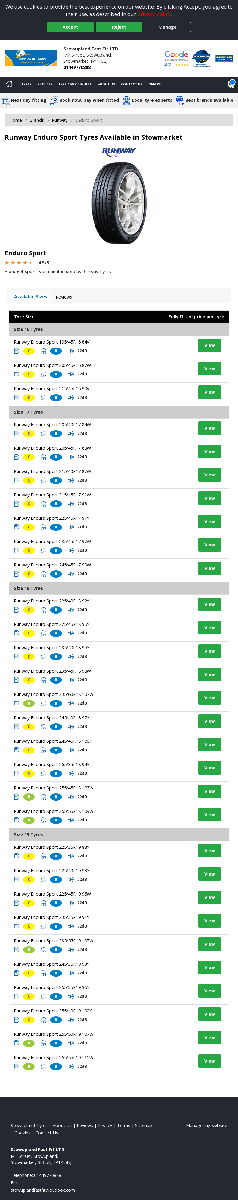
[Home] (9, 85)
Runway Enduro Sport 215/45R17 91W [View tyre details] (52, 495)
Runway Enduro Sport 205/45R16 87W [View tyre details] (52, 365)
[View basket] (231, 85)
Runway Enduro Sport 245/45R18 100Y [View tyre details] (53, 741)
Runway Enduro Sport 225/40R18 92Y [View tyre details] (51, 601)
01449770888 (77, 67)
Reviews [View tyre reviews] (64, 297)
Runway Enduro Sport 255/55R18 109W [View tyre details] (53, 811)
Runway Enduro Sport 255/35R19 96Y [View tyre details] (51, 987)
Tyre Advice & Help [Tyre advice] (75, 84)
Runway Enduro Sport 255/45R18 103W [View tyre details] (53, 788)
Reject (119, 27)
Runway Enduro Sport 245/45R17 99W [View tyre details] (52, 565)
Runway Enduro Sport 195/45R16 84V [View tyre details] (52, 342)
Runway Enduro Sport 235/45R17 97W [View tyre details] (52, 541)
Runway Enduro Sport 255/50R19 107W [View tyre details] (53, 1034)
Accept (70, 27)
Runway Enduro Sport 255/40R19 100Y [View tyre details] (53, 1011)
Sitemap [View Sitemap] (143, 1125)
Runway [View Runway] (59, 120)
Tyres (26, 84)
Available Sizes (30, 297)
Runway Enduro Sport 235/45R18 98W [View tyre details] (52, 671)
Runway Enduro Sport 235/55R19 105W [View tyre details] (53, 941)
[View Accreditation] (201, 58)
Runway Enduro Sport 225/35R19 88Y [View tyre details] (51, 847)
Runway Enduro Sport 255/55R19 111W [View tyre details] (53, 1057)
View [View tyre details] (209, 345)
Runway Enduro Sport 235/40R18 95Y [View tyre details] (51, 647)
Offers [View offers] (154, 84)
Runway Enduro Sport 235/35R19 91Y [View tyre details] (51, 917)
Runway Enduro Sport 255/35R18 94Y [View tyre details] (51, 764)
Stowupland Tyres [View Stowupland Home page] (29, 1125)
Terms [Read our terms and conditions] (123, 1125)
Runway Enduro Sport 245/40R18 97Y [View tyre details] (51, 718)
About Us (106, 84)
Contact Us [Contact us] (131, 84)
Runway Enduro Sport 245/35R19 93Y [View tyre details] (51, 964)
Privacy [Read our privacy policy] (105, 1125)
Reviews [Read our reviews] (85, 1125)
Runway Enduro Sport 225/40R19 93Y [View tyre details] (51, 870)
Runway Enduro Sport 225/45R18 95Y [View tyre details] (51, 624)
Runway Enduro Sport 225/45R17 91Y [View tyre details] (51, 518)
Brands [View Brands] (37, 120)
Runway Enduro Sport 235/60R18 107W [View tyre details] (53, 694)
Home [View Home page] (15, 120)
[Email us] (43, 1190)
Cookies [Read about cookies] (22, 1133)
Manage (168, 27)
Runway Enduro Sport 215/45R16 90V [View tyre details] (52, 388)
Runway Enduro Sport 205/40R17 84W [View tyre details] (52, 424)
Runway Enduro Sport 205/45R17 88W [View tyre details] (52, 448)
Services (45, 84)
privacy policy (154, 14)
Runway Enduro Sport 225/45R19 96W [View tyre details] (52, 894)
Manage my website (206, 1125)
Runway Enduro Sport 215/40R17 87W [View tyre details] (52, 471)
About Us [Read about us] (62, 1125)
